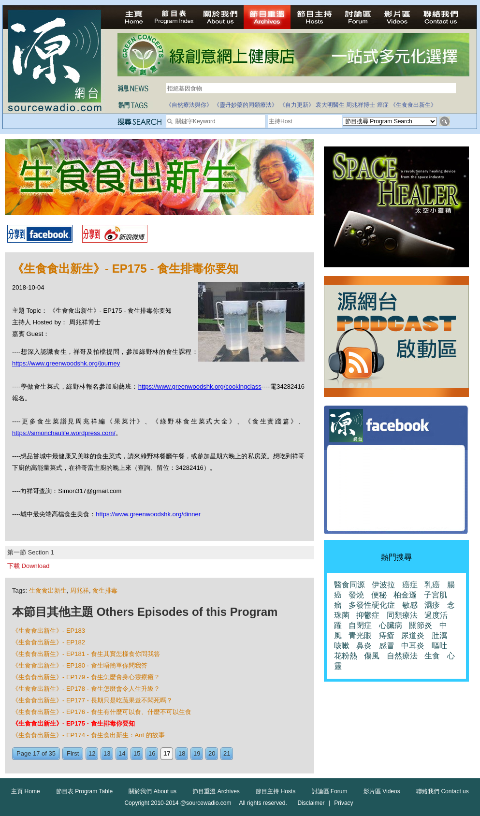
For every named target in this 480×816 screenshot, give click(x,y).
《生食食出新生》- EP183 (48, 630)
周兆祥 (79, 590)
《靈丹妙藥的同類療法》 (245, 105)
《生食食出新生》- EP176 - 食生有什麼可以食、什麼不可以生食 (101, 711)
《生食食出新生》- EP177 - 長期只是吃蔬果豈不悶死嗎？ (92, 700)
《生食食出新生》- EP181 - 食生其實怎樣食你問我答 (86, 653)
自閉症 (360, 625)
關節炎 (420, 625)
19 (196, 753)
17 (166, 753)
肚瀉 (439, 635)
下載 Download (28, 565)
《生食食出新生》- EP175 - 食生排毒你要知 (73, 723)
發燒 (356, 595)
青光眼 (360, 635)
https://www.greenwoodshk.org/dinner (148, 514)
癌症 (383, 105)
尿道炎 (412, 635)
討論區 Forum (330, 791)
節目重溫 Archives (215, 791)
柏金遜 (405, 595)
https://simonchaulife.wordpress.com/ (64, 433)
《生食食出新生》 (413, 105)
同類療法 (402, 615)
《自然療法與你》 (189, 105)
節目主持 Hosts (275, 791)
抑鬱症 (367, 615)
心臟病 (390, 625)
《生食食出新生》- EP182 (48, 642)
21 (226, 753)
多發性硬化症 (372, 605)
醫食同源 (349, 585)
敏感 (410, 605)
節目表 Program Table (84, 791)
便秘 (379, 595)
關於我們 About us (152, 791)
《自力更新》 (296, 105)
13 (106, 753)
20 (211, 753)
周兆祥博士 (360, 105)
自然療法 (402, 656)
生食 (432, 656)
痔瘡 (386, 635)
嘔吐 (439, 645)
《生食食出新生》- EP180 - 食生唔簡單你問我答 (79, 665)
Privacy (343, 803)
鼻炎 (364, 645)
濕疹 (432, 605)
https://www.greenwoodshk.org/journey (66, 363)
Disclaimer (310, 803)
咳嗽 (341, 645)
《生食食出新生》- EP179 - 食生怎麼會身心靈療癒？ (86, 677)
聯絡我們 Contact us (442, 791)
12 (91, 753)
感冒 (386, 645)
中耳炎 (412, 645)
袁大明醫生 (330, 105)
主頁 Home (25, 791)
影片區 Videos (382, 791)
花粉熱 (345, 656)
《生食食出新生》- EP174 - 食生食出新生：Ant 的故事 (88, 735)
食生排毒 (104, 590)
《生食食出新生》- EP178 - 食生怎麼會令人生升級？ (86, 688)
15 (136, 753)
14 (121, 753)
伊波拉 (383, 585)
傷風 (371, 656)
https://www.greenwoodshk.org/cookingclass (200, 386)
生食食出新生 (48, 590)
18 (181, 753)
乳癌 (432, 585)
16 (151, 753)
